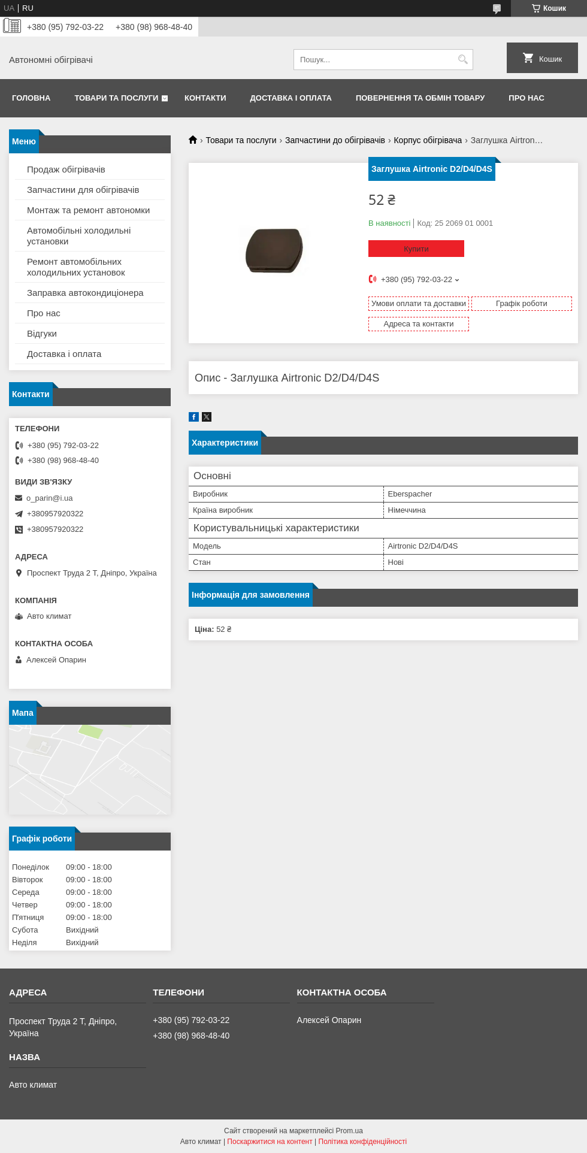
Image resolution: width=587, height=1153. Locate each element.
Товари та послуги (116, 97)
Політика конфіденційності (363, 1141)
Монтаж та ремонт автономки (88, 210)
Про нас (526, 97)
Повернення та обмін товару (420, 97)
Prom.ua (349, 1131)
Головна (31, 97)
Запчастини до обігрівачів (335, 140)
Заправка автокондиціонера (85, 293)
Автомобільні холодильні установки (79, 235)
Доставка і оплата (291, 97)
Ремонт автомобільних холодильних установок (76, 266)
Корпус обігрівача (428, 140)
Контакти (205, 97)
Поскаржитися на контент (269, 1141)
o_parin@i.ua (49, 498)
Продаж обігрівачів (66, 169)
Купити (416, 248)
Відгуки (42, 333)
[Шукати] (462, 59)
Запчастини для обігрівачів (83, 189)
